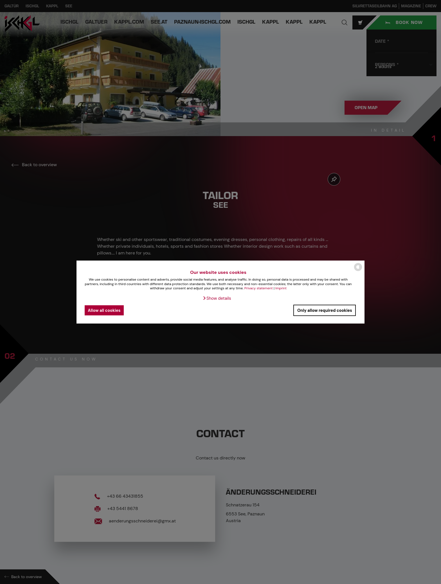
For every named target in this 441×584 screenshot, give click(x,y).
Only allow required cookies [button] (324, 310)
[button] (216, 298)
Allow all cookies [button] (104, 310)
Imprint (281, 288)
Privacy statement (258, 288)
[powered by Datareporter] (358, 270)
